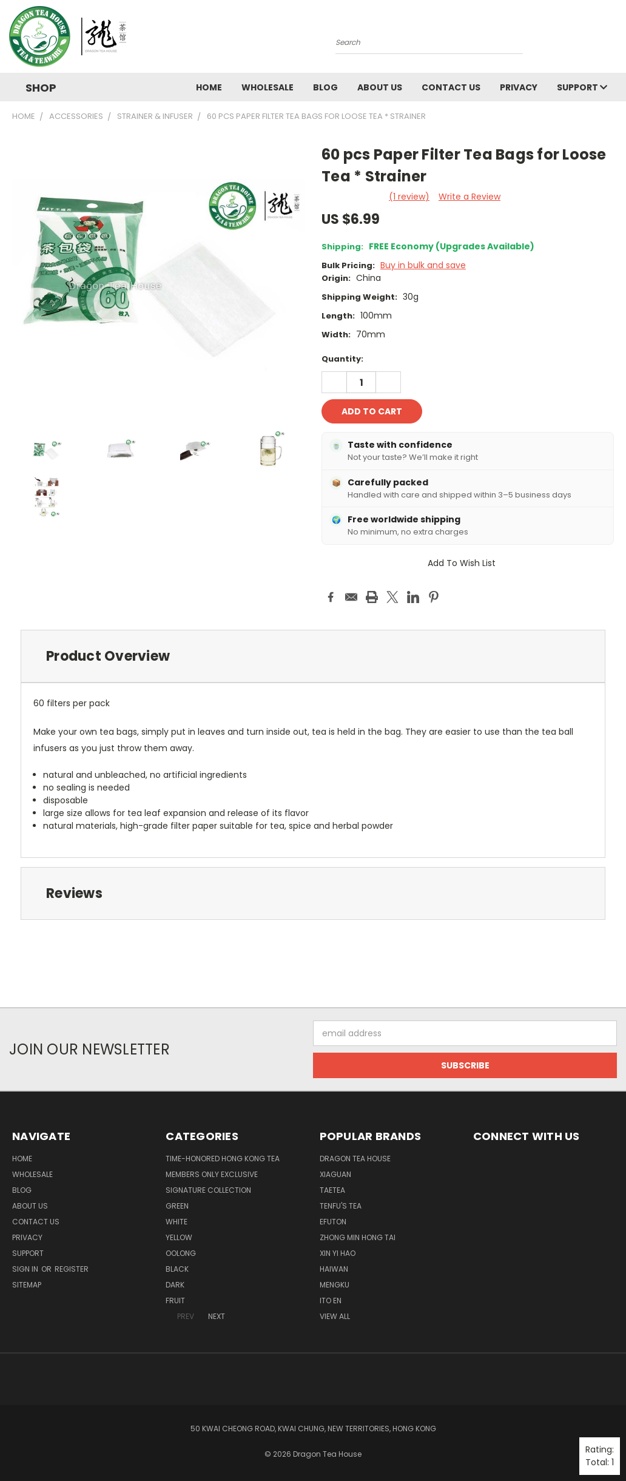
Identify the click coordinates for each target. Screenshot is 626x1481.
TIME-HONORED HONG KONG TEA (223, 1158)
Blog (325, 87)
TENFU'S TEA (341, 1206)
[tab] (313, 656)
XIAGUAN (335, 1174)
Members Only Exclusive (212, 1174)
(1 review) (409, 197)
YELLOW (179, 1237)
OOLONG (181, 1253)
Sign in (26, 1269)
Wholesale (267, 87)
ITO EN (331, 1300)
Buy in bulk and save (423, 265)
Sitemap (26, 1285)
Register (72, 1269)
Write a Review (469, 197)
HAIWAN (334, 1269)
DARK (175, 1285)
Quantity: (342, 359)
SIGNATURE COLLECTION (208, 1190)
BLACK (177, 1269)
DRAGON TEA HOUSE (355, 1158)
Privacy (518, 87)
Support (582, 87)
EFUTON (333, 1221)
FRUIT (175, 1300)
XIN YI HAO (337, 1253)
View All (335, 1316)
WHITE (176, 1221)
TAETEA (332, 1190)
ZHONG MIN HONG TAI (357, 1237)
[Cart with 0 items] (614, 39)
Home (209, 87)
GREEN (177, 1206)
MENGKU (334, 1285)
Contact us (451, 87)
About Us (379, 87)
